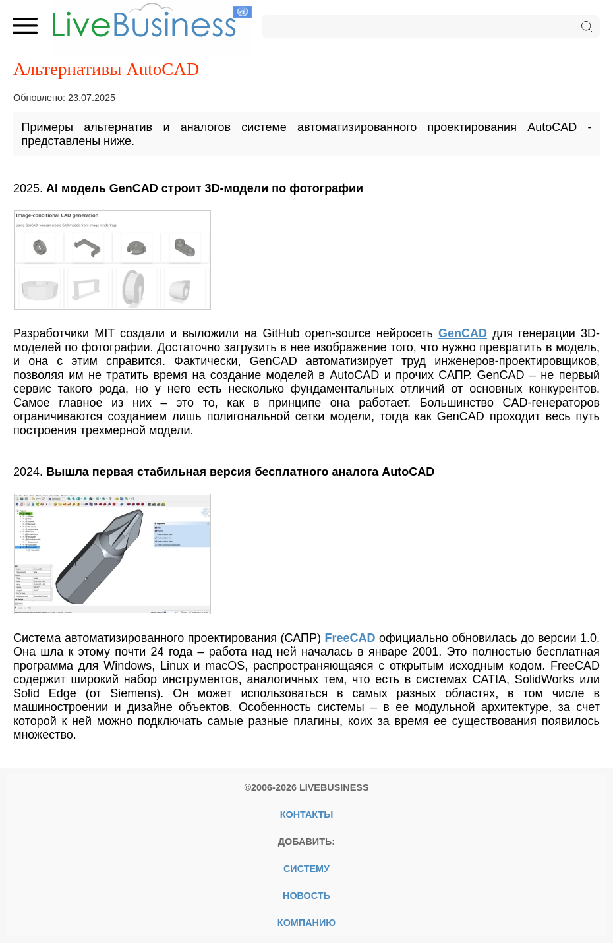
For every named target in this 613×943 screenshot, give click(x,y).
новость (306, 895)
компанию (306, 922)
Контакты (307, 814)
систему (306, 868)
